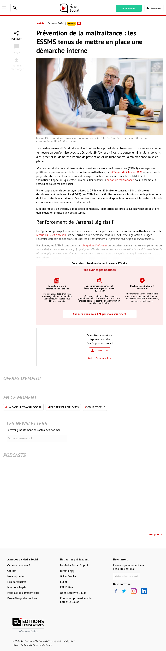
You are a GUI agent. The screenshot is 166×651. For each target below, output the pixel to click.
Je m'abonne (128, 8)
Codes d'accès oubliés (99, 358)
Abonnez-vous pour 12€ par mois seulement (99, 314)
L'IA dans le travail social (23, 407)
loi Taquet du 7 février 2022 (126, 172)
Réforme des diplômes (63, 407)
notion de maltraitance (120, 180)
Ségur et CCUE (95, 407)
